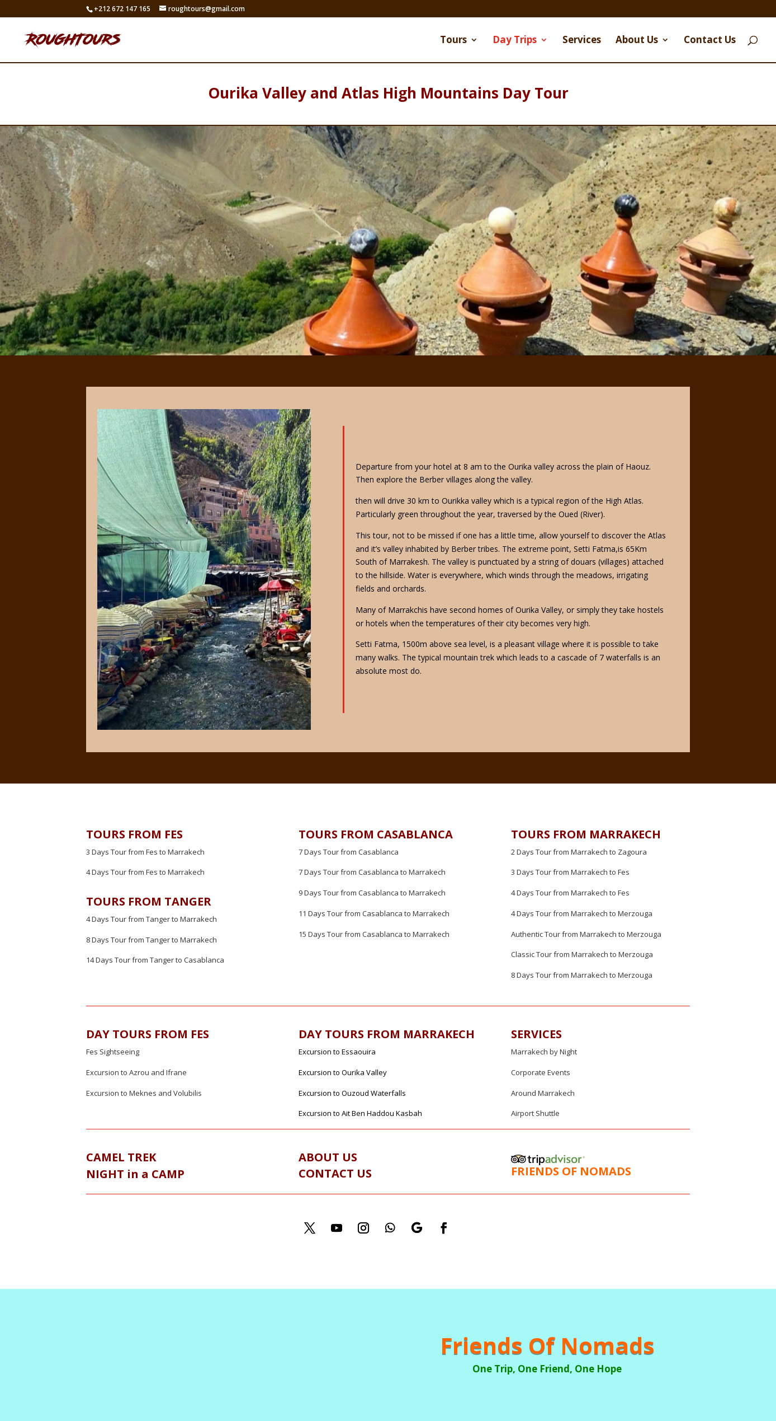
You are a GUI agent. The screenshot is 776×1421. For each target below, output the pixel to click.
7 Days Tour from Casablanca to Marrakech (372, 872)
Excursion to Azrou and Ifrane (136, 1072)
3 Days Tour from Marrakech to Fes (570, 872)
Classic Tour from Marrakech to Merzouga (582, 954)
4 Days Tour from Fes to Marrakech (145, 872)
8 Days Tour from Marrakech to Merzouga (581, 975)
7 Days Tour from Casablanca (349, 852)
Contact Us (710, 41)
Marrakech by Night (544, 1052)
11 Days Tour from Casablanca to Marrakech (374, 913)
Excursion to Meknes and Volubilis (144, 1093)
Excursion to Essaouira (337, 1052)
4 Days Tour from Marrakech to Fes (570, 893)
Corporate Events (540, 1072)
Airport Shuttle (535, 1113)
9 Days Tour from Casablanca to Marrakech (372, 893)
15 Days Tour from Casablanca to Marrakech (374, 934)
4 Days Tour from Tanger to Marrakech (151, 919)
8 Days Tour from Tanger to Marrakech (151, 940)
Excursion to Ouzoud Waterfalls (352, 1093)
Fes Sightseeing (112, 1052)
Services (581, 41)
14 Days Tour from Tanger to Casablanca (155, 960)
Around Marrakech (543, 1093)
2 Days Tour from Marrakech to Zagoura (579, 852)
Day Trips (515, 41)
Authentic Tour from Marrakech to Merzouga (586, 934)
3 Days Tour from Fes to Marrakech (145, 852)
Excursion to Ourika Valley (343, 1072)
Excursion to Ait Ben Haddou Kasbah (360, 1113)
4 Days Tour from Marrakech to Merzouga (581, 913)
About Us (637, 41)
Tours (453, 41)
